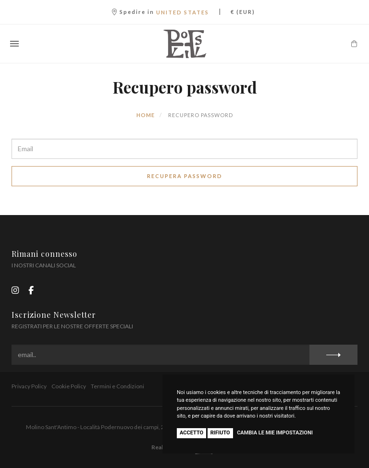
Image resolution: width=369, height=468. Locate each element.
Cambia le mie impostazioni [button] (275, 433)
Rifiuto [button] (220, 433)
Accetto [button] (191, 433)
